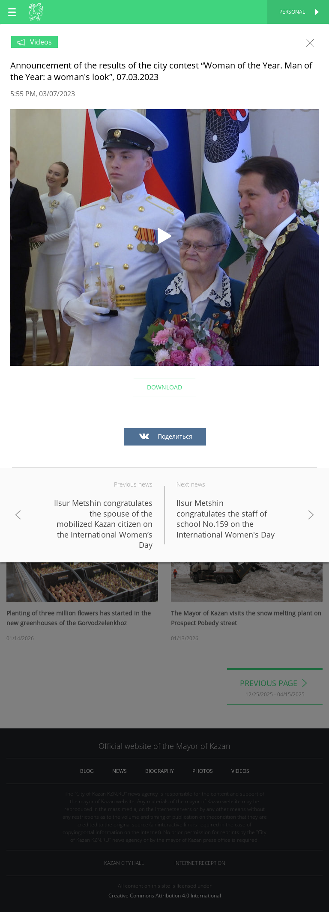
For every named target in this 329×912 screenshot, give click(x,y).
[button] (164, 237)
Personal (292, 11)
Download (164, 387)
